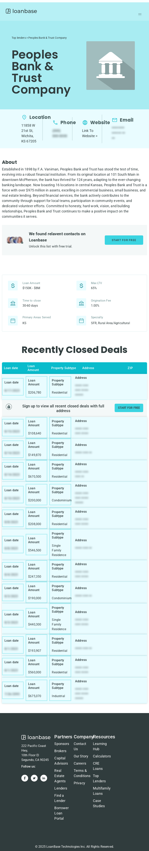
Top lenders (19, 37)
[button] (139, 14)
